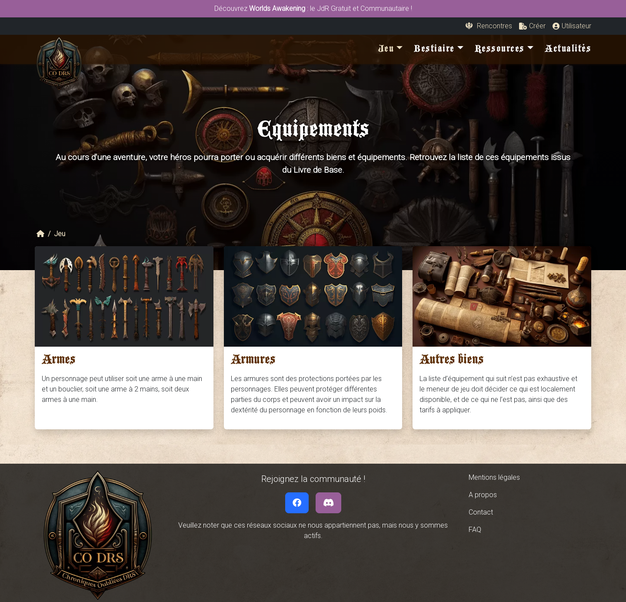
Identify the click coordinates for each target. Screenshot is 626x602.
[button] (532, 26)
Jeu (59, 234)
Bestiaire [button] (434, 50)
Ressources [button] (500, 50)
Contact (481, 512)
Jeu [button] (386, 50)
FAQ (475, 529)
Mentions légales (494, 477)
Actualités (568, 50)
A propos (483, 495)
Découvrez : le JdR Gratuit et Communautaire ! (313, 8)
